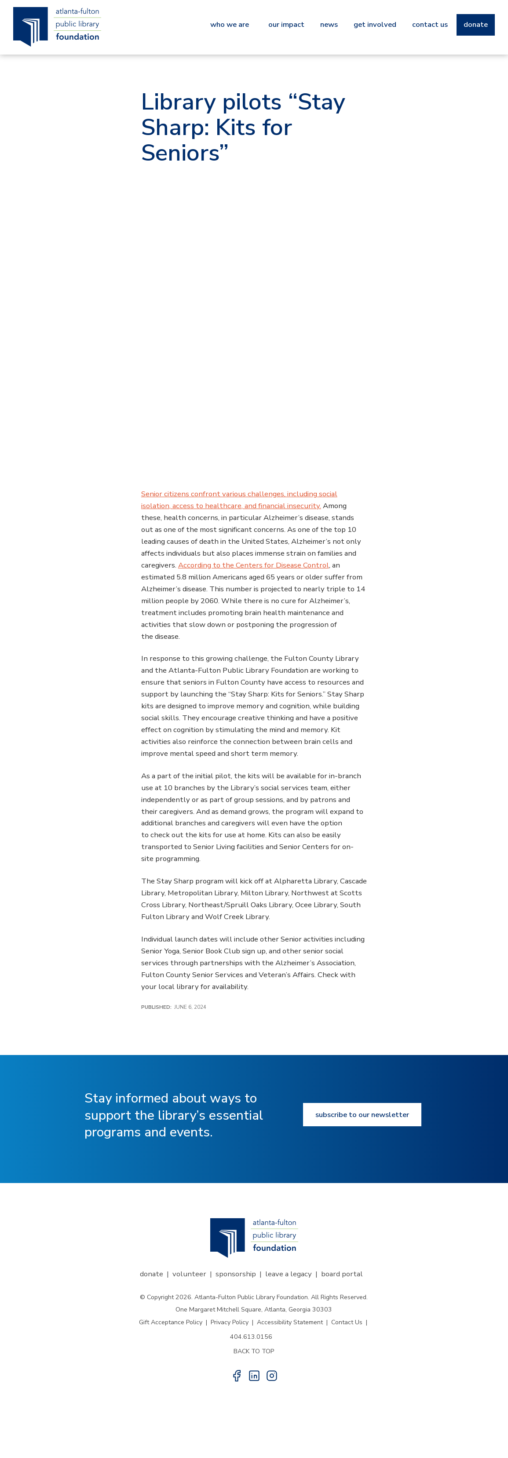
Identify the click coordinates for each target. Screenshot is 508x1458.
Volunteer (189, 1274)
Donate (151, 1274)
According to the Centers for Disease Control (253, 565)
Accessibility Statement (290, 1322)
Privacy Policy (230, 1322)
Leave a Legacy (288, 1274)
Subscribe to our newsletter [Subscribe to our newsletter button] (362, 1115)
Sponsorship (236, 1274)
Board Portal (342, 1274)
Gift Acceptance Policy (170, 1322)
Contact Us (346, 1322)
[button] (237, 1376)
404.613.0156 (251, 1337)
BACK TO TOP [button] (254, 1351)
